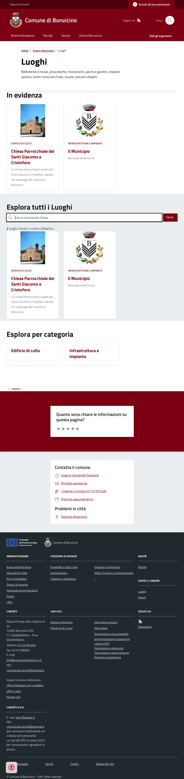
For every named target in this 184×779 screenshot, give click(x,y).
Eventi (142, 597)
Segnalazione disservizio (109, 648)
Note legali (100, 628)
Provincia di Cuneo (61, 628)
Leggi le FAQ (101, 643)
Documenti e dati (17, 573)
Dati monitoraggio (17, 764)
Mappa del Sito (105, 764)
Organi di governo (17, 584)
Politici (10, 596)
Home (25, 50)
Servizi (65, 35)
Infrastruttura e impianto (85, 143)
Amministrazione (23, 35)
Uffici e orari (14, 691)
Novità (47, 35)
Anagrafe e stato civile (64, 567)
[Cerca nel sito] (168, 20)
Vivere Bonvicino (90, 35)
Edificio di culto (21, 143)
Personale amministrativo (22, 590)
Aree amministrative (19, 567)
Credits (74, 764)
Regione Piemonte (19, 4)
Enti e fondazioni (17, 579)
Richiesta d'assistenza (107, 657)
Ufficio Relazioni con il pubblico (25, 685)
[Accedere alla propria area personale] (151, 4)
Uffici (10, 602)
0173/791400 (27, 645)
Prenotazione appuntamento (111, 653)
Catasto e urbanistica (63, 579)
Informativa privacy (106, 622)
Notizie (142, 567)
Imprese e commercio (107, 567)
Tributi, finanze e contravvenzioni (113, 576)
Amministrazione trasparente (112, 639)
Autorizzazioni (58, 573)
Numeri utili (13, 697)
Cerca (169, 217)
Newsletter (145, 627)
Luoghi (142, 591)
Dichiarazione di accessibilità (111, 634)
